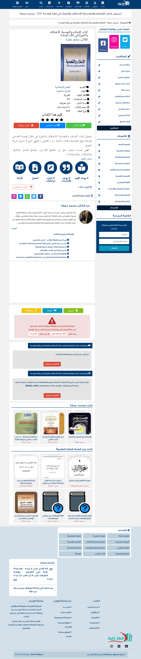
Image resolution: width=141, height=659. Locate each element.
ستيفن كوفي (114, 78)
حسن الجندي (114, 109)
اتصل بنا (67, 607)
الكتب (103, 5)
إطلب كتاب (49, 5)
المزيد (14, 228)
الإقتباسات (77, 5)
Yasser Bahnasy (36, 654)
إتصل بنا (33, 333)
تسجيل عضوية (17, 5)
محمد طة (114, 90)
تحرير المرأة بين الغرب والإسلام (54, 250)
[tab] (83, 170)
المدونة (78, 553)
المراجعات (68, 5)
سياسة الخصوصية (63, 617)
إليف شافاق (114, 122)
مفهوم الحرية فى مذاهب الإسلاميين (51, 253)
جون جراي (114, 71)
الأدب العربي (100, 553)
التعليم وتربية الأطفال (114, 170)
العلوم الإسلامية (62, 87)
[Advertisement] (52, 282)
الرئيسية (125, 22)
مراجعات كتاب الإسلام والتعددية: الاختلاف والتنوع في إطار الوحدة (60, 345)
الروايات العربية (114, 151)
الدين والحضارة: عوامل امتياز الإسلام (52, 247)
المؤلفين (95, 5)
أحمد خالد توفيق (114, 84)
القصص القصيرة (114, 176)
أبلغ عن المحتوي (58, 333)
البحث (41, 5)
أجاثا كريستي (114, 116)
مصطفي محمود (114, 103)
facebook (103, 50)
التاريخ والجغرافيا (114, 202)
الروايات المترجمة (114, 164)
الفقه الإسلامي (114, 183)
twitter (125, 47)
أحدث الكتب (93, 607)
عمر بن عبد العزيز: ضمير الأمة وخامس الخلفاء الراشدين (44, 243)
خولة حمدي (114, 65)
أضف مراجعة (26, 125)
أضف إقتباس (52, 125)
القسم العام (114, 145)
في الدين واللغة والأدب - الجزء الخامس (51, 240)
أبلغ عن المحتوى (23, 187)
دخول (27, 5)
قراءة (52, 310)
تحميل (73, 310)
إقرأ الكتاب (79, 125)
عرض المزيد (86, 159)
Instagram (114, 47)
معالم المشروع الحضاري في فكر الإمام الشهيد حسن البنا (42, 257)
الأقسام (86, 5)
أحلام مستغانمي (114, 97)
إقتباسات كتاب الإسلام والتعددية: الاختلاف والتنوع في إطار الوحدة (60, 373)
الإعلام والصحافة (114, 195)
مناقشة (31, 310)
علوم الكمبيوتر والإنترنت (114, 189)
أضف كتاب (59, 5)
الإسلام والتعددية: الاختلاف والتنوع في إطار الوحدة (81, 22)
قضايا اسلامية (63, 91)
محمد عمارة (112, 22)
